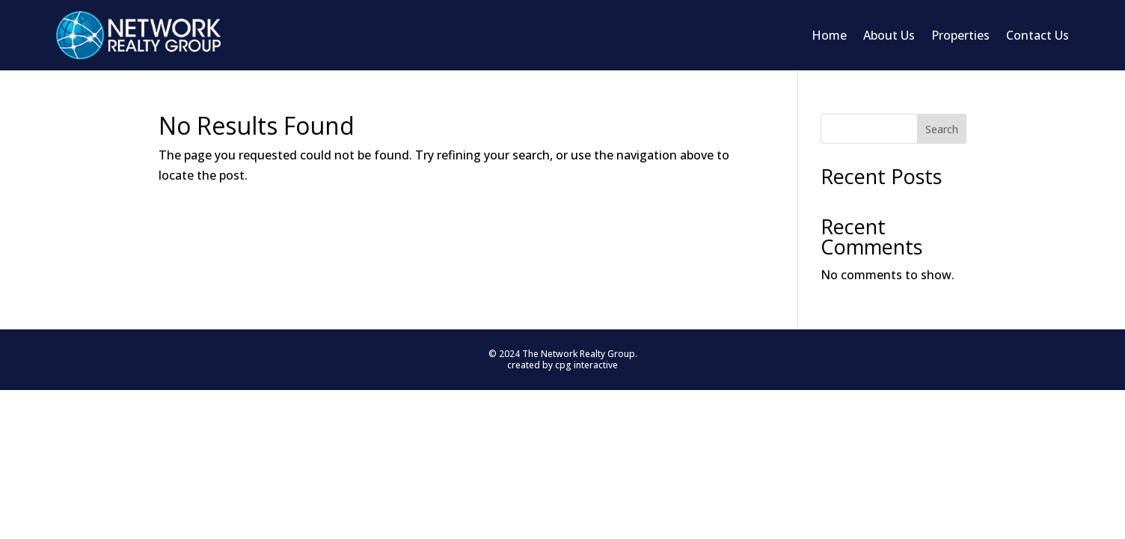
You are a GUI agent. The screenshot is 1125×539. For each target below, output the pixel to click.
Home (829, 35)
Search (941, 129)
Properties (960, 35)
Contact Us (1037, 35)
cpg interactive (586, 365)
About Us (889, 35)
